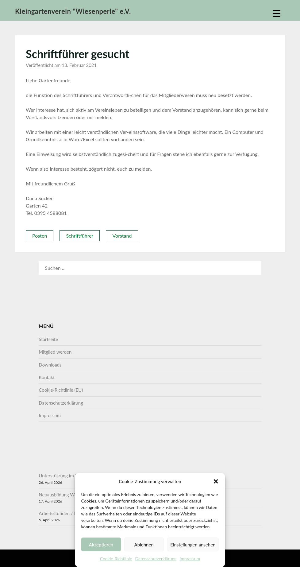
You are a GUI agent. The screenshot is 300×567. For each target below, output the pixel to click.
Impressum (189, 558)
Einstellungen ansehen (192, 544)
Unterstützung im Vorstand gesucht (74, 475)
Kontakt (47, 377)
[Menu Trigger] (276, 13)
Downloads (50, 364)
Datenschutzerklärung (156, 558)
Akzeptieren (101, 544)
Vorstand (122, 236)
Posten (39, 236)
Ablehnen (144, 544)
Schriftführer (79, 236)
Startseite (48, 339)
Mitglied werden (55, 352)
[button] (216, 481)
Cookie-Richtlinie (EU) (61, 390)
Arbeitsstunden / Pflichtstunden (71, 513)
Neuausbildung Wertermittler (68, 494)
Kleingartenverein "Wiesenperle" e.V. (73, 11)
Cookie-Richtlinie (116, 558)
